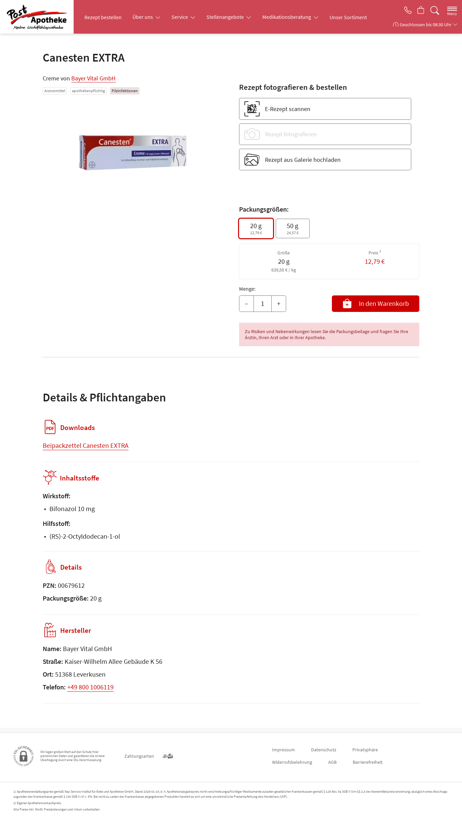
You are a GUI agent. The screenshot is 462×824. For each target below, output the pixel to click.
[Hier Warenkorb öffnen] (420, 10)
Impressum (283, 750)
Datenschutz (323, 750)
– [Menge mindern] (246, 303)
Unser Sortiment (348, 17)
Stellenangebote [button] (225, 16)
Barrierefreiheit (368, 762)
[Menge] (263, 303)
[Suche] (435, 10)
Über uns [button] (143, 16)
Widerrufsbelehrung (292, 762)
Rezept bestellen (103, 17)
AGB (332, 762)
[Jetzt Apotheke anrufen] (405, 10)
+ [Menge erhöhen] (278, 303)
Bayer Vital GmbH (93, 78)
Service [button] (180, 16)
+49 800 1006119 (90, 691)
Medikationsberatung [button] (287, 16)
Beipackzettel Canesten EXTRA (85, 445)
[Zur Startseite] (39, 16)
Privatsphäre (365, 750)
